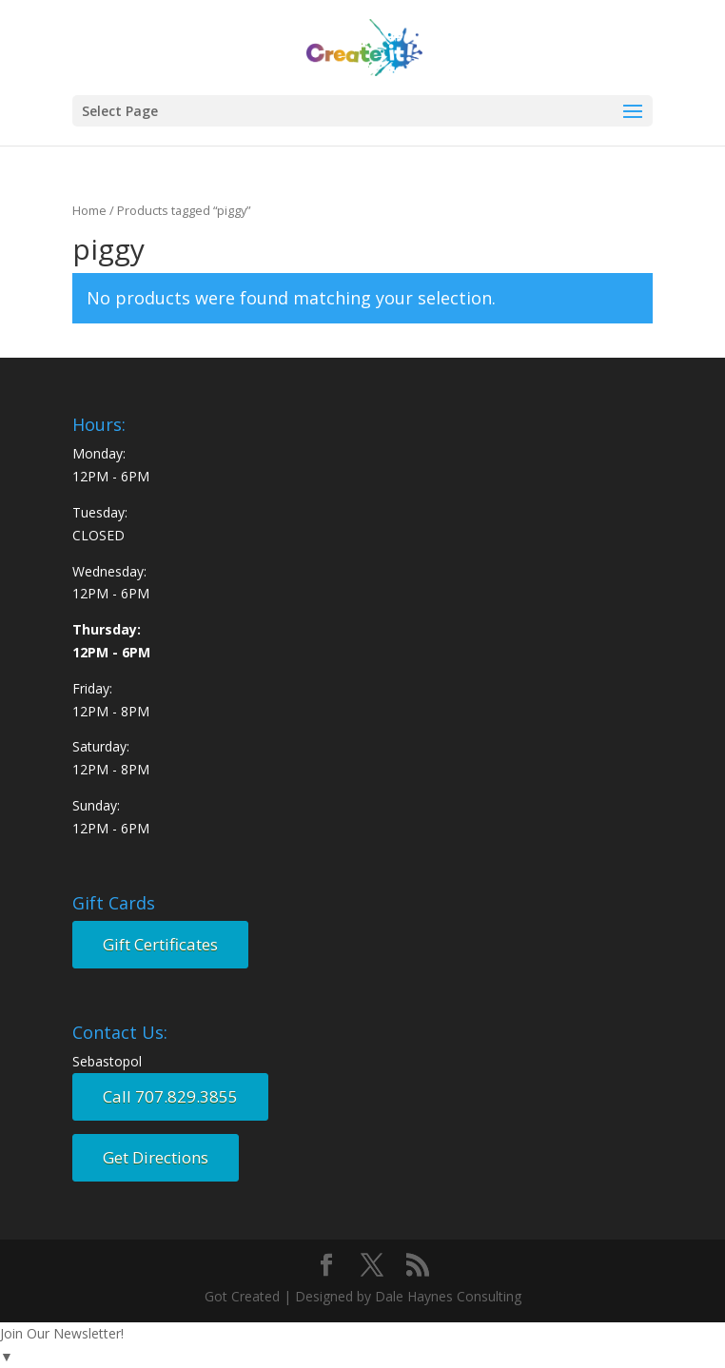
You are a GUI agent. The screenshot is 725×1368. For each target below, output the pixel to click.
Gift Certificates (160, 944)
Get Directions (155, 1157)
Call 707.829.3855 (170, 1096)
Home (89, 210)
